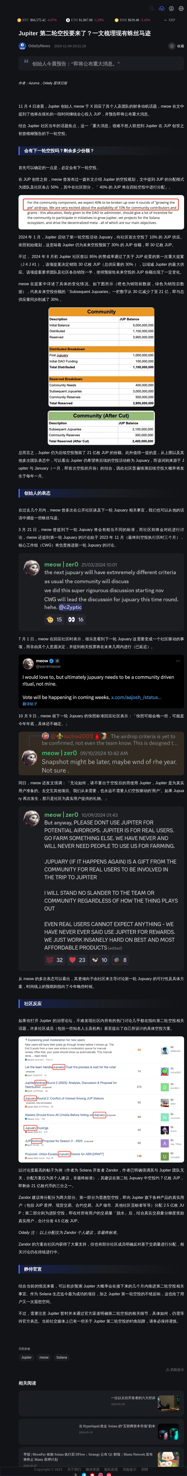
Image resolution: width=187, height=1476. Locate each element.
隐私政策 (111, 1469)
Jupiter (26, 1357)
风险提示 (129, 1469)
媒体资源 (92, 1469)
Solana (61, 1357)
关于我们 (74, 1469)
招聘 (144, 1469)
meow (43, 1357)
